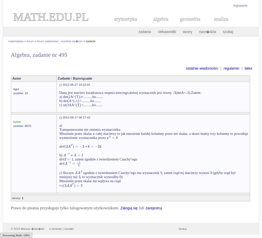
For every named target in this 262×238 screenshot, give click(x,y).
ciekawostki (167, 32)
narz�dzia (207, 32)
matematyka (16, 41)
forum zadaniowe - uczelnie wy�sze (60, 41)
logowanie (240, 5)
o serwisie (55, 228)
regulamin (231, 68)
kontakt (68, 228)
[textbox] (94, 134)
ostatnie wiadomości (202, 68)
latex (248, 68)
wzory (187, 32)
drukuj (183, 228)
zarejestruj (154, 208)
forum (30, 41)
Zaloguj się (129, 208)
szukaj (228, 32)
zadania (144, 32)
